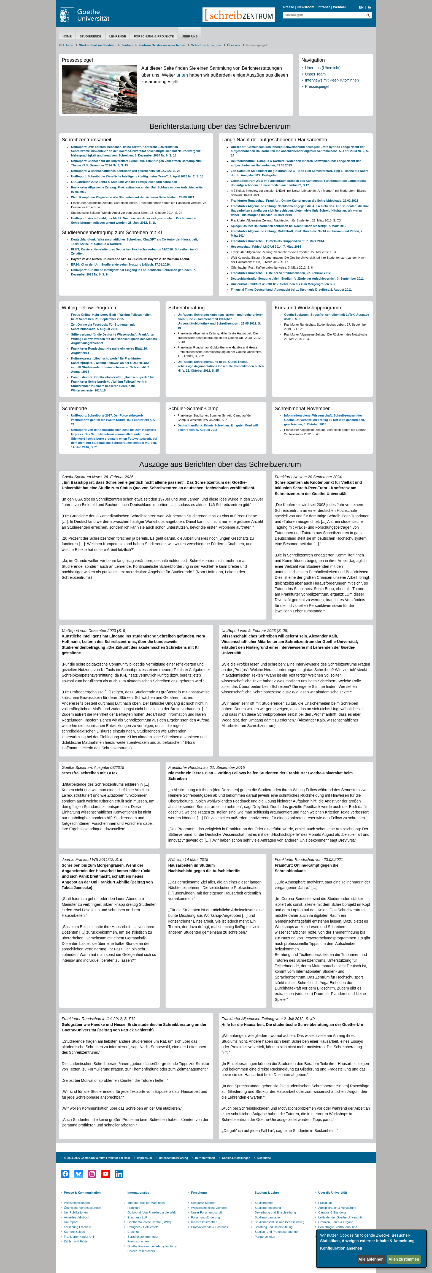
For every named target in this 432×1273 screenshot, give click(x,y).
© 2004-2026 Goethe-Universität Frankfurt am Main (97, 1158)
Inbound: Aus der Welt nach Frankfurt (146, 1205)
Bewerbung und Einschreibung (275, 1212)
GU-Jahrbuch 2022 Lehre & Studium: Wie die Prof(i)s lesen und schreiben (124, 181)
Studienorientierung (268, 1207)
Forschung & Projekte (154, 36)
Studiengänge (264, 1202)
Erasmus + (135, 1231)
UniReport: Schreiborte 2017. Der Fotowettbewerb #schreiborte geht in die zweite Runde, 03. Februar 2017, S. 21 (113, 420)
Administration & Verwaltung (337, 1207)
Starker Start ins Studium (97, 45)
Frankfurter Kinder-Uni (79, 1236)
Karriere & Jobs (74, 1231)
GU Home (66, 45)
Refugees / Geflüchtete (143, 1227)
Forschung (199, 1192)
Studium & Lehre (267, 1192)
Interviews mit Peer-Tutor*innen (332, 80)
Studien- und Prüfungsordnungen (277, 1231)
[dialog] (371, 1248)
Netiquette (264, 1158)
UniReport (71, 1222)
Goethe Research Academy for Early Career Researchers (152, 1249)
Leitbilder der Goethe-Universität (340, 1217)
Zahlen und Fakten (76, 1241)
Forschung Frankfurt (77, 1227)
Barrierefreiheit (205, 1158)
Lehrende (117, 36)
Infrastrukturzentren (204, 1222)
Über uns (190, 36)
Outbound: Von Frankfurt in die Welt (152, 1212)
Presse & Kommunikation (82, 1192)
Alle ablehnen (371, 1259)
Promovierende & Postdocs (209, 1227)
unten (182, 75)
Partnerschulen (265, 1236)
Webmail (340, 7)
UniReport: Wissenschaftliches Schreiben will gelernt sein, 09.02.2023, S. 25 (125, 170)
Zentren (127, 45)
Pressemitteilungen (77, 1202)
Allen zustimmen (403, 1259)
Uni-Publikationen (76, 1212)
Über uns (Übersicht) (323, 68)
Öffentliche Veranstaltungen (82, 1207)
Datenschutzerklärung (173, 1158)
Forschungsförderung (205, 1217)
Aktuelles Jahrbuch (77, 1217)
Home (67, 36)
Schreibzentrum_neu (206, 45)
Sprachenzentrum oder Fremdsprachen (143, 1239)
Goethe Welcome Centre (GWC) (149, 1222)
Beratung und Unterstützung (274, 1227)
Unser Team (315, 74)
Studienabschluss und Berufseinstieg (279, 1222)
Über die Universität (332, 1192)
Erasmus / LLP (137, 1217)
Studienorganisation (268, 1217)
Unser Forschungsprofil (207, 1212)
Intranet (324, 7)
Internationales (138, 1192)
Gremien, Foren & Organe (335, 1222)
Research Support (203, 1202)
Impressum (144, 1158)
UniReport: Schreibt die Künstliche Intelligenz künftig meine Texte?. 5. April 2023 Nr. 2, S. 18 (137, 176)
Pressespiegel (317, 86)
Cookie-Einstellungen (236, 1158)
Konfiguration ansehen (341, 1248)
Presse (288, 7)
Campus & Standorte (332, 1212)
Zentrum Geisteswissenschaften (162, 45)
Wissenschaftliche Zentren (209, 1207)
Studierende (90, 36)
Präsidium (325, 1202)
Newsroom (305, 7)
